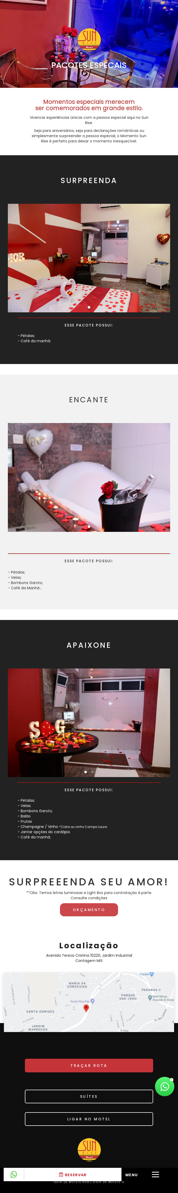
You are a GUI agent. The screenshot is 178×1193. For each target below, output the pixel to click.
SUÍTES (89, 1096)
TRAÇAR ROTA (89, 1065)
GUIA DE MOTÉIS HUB (72, 1182)
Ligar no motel (89, 1119)
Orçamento (89, 909)
